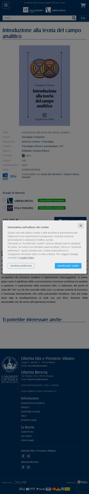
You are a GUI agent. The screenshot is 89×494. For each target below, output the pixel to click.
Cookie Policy (27, 257)
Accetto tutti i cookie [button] (68, 265)
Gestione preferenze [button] (21, 265)
